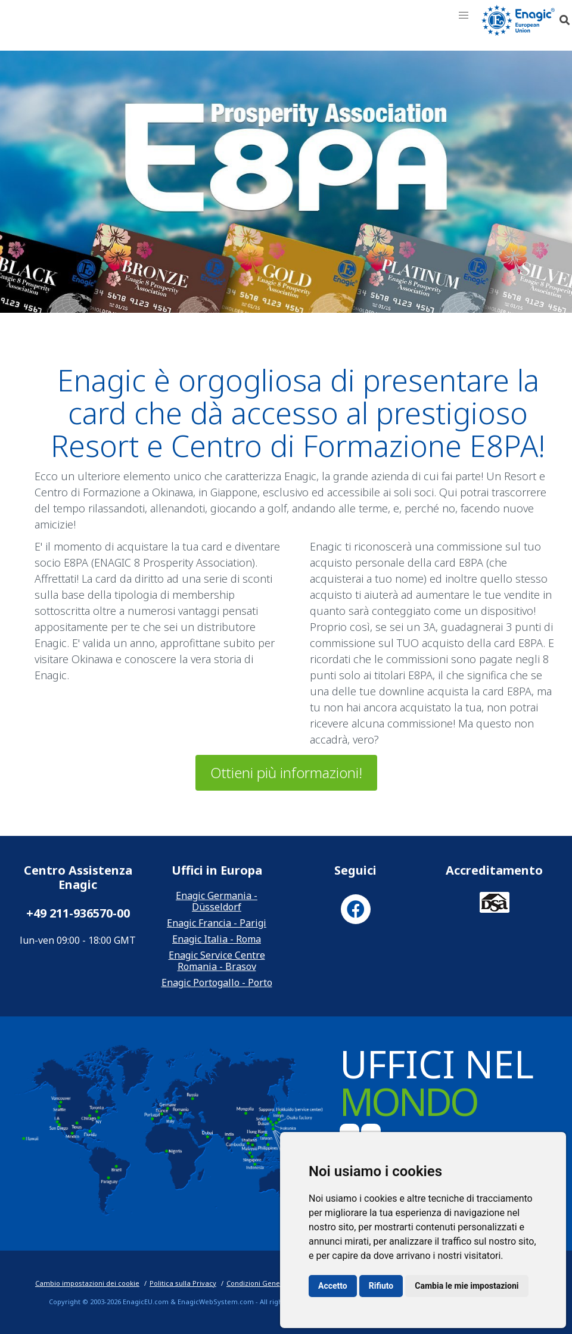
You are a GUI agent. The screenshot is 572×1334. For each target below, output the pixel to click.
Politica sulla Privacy (183, 1283)
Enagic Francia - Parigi (216, 922)
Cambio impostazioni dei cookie (87, 1283)
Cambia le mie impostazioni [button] (466, 1286)
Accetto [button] (332, 1286)
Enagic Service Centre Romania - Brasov (217, 961)
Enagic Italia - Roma (216, 939)
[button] (463, 15)
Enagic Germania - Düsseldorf (216, 901)
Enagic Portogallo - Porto (216, 982)
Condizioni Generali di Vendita (275, 1283)
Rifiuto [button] (381, 1286)
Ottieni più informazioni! (286, 772)
